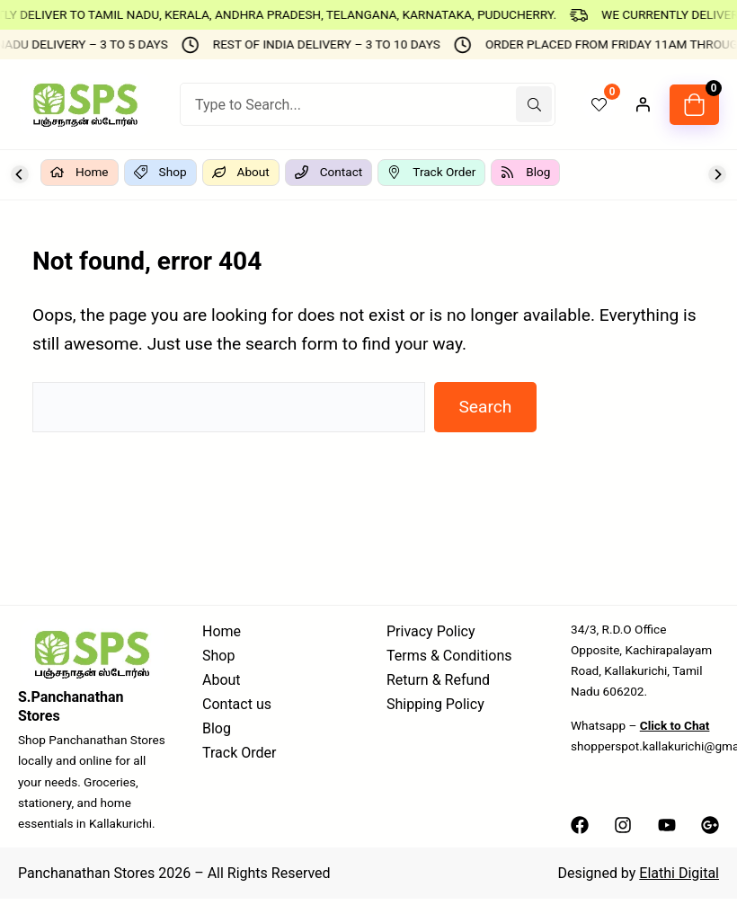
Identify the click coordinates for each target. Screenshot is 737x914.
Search (484, 406)
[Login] (643, 104)
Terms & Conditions (449, 655)
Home (221, 631)
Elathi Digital (679, 873)
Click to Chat (675, 725)
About (221, 679)
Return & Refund (438, 679)
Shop (218, 655)
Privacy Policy (430, 631)
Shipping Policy (435, 704)
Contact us (236, 704)
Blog (216, 728)
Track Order (239, 752)
